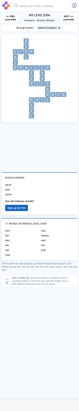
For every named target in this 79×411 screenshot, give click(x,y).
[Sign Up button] (74, 5)
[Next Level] (68, 17)
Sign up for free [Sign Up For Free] (16, 208)
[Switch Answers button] (49, 28)
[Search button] (16, 5)
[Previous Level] (10, 17)
